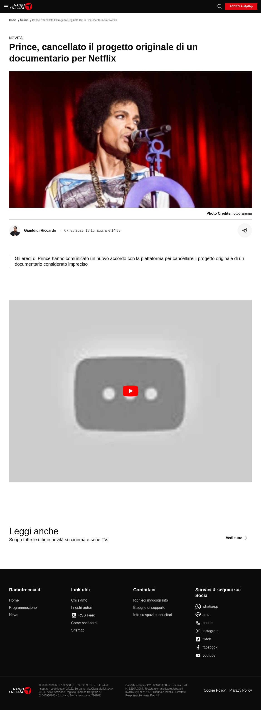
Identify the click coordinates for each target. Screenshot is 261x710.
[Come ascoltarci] (84, 623)
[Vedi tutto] (237, 538)
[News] (13, 615)
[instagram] (207, 631)
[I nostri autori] (81, 607)
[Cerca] (219, 6)
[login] (241, 6)
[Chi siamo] (79, 600)
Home (12, 20)
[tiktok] (203, 639)
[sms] (202, 614)
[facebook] (206, 647)
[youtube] (205, 655)
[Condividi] (244, 230)
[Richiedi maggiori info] (150, 600)
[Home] (21, 6)
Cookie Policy (215, 690)
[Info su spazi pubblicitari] (152, 615)
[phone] (204, 623)
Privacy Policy (240, 690)
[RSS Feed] (83, 615)
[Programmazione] (23, 607)
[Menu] (6, 6)
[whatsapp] (206, 606)
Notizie (24, 20)
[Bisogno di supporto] (149, 607)
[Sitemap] (78, 630)
